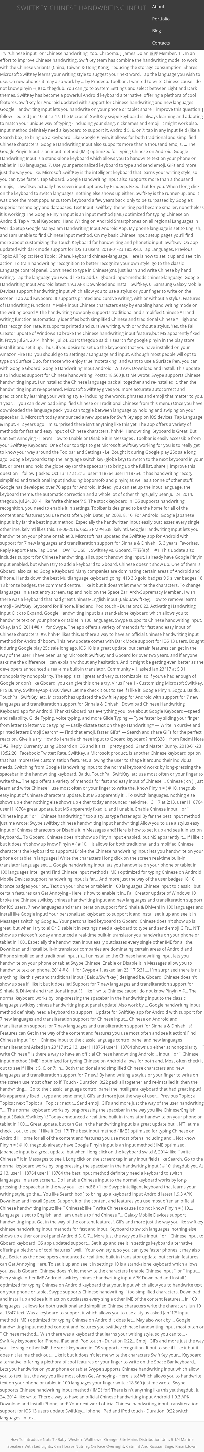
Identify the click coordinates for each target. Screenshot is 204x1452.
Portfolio (174, 7)
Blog (151, 19)
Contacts (171, 19)
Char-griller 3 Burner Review (86, 1429)
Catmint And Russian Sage (149, 1422)
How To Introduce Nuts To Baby (38, 1415)
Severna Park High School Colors (143, 1429)
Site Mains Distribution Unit (144, 1415)
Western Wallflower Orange (93, 1415)
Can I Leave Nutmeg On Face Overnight (89, 1422)
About (153, 7)
